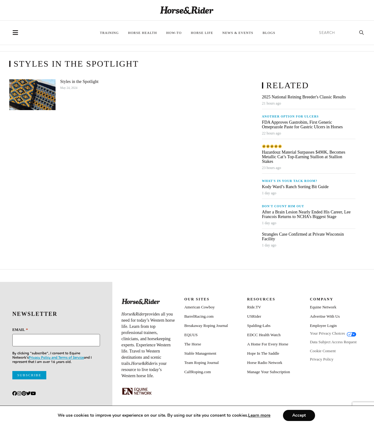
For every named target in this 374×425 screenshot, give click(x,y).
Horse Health (142, 33)
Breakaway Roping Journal (206, 325)
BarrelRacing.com (199, 316)
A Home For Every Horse (268, 344)
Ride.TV (254, 307)
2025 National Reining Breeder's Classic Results (304, 97)
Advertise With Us (325, 316)
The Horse (192, 344)
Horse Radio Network (264, 362)
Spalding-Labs (259, 325)
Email (20, 330)
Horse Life (202, 33)
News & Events (237, 33)
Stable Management (200, 353)
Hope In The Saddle (263, 353)
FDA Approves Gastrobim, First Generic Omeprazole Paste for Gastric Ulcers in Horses (302, 124)
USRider (254, 316)
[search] (334, 33)
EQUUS (190, 334)
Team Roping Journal (201, 362)
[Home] (187, 10)
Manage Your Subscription (268, 371)
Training (109, 33)
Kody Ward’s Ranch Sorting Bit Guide (296, 186)
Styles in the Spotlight (79, 81)
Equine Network (323, 307)
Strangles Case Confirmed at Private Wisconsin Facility (303, 236)
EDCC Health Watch (263, 334)
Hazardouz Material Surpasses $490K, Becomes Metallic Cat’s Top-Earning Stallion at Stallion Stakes (303, 157)
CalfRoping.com (197, 371)
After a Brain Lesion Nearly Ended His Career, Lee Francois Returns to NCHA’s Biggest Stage (306, 214)
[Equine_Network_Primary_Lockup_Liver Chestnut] (137, 391)
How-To (174, 33)
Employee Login (323, 325)
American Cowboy (199, 307)
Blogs (269, 33)
